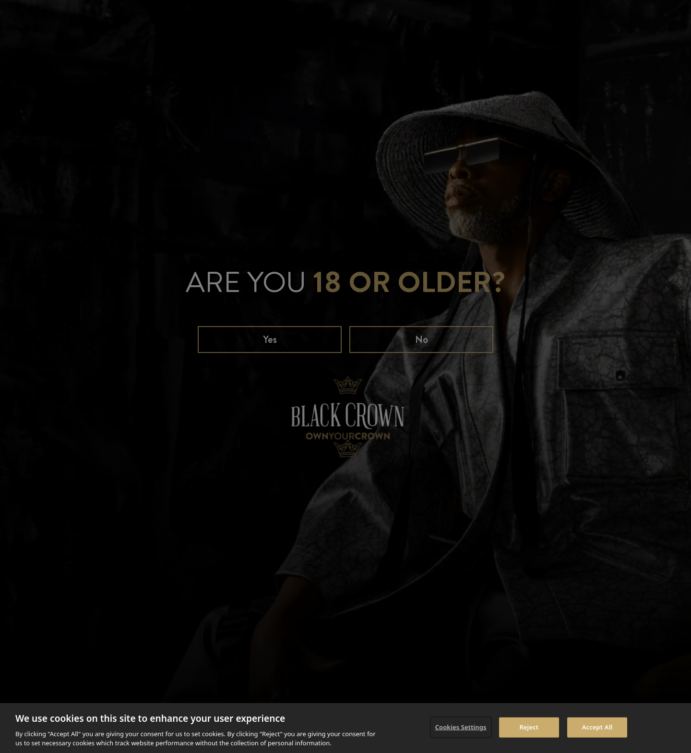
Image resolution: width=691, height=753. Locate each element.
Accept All (597, 727)
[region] (345, 728)
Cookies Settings (461, 727)
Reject (528, 727)
